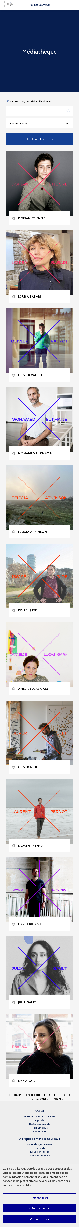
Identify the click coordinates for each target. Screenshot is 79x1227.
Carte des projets (39, 1123)
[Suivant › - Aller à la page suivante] (42, 1099)
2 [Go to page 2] (49, 1094)
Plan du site (39, 1131)
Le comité (40, 1148)
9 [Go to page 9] (26, 1099)
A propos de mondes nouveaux (39, 1139)
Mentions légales (39, 1155)
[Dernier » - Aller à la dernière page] (57, 1099)
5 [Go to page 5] (64, 1094)
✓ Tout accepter (39, 1208)
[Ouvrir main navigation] (73, 5)
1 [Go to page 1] (44, 1094)
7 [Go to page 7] (16, 1099)
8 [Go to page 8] (21, 1099)
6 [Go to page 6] (69, 1094)
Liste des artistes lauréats (39, 1116)
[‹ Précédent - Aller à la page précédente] (32, 1094)
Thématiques (18, 123)
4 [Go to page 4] (59, 1094)
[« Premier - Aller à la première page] (15, 1094)
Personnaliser (39, 1198)
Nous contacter (39, 1151)
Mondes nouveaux (40, 5)
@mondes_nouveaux (39, 1144)
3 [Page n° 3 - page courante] (54, 1094)
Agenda (39, 1120)
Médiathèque (39, 1127)
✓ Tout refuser (39, 1219)
